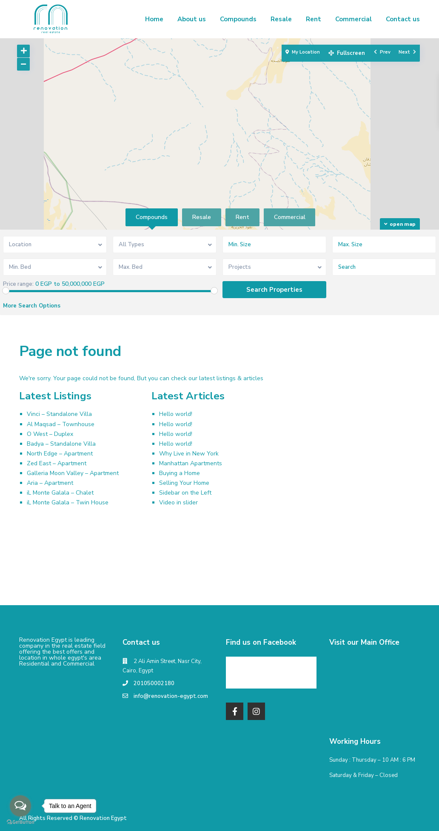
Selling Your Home (184, 483)
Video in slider (178, 502)
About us (191, 19)
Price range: (18, 284)
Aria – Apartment (50, 483)
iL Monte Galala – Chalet (60, 493)
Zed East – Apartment (56, 463)
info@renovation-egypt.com (171, 696)
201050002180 (154, 683)
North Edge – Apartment (60, 454)
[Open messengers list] (20, 806)
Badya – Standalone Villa (61, 444)
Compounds (238, 19)
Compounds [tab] (152, 217)
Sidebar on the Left (185, 493)
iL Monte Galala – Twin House (67, 502)
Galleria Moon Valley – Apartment (73, 473)
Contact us (403, 19)
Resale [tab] (201, 217)
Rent (313, 19)
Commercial (353, 19)
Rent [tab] (242, 217)
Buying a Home (179, 473)
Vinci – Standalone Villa (59, 414)
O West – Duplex (50, 434)
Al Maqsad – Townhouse (60, 424)
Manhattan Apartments (190, 463)
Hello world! (175, 414)
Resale (281, 19)
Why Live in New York (189, 454)
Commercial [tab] (289, 217)
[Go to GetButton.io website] (20, 822)
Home (154, 19)
